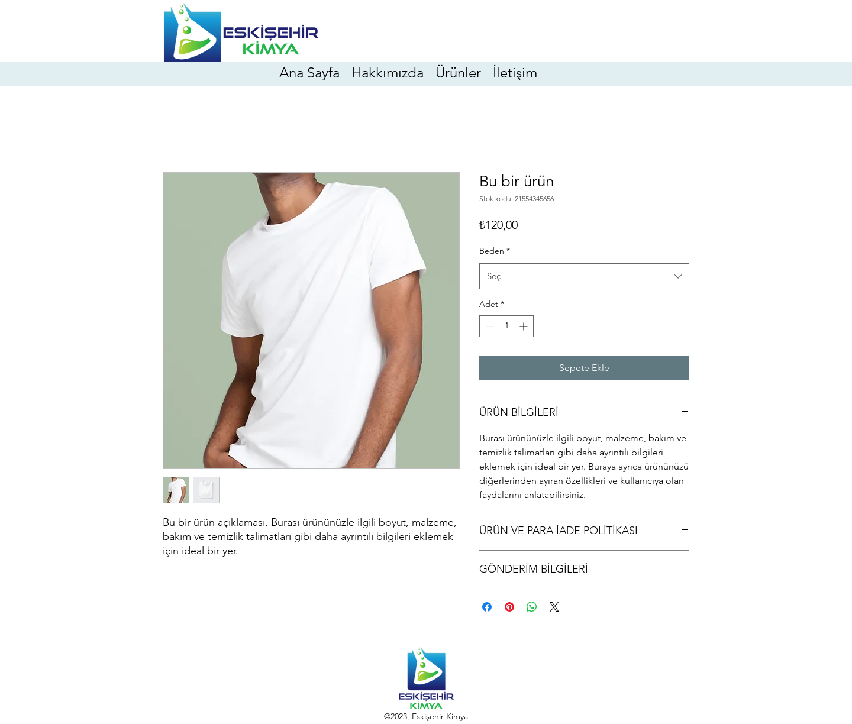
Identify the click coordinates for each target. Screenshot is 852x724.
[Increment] (524, 326)
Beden (494, 250)
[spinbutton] (506, 326)
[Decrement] (488, 326)
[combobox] (584, 276)
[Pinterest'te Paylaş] (509, 607)
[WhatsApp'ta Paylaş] (532, 607)
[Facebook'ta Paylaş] (487, 607)
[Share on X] (554, 607)
